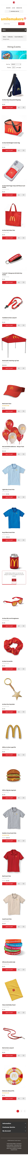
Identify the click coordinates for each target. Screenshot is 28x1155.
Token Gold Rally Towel (8, 1005)
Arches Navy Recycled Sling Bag (11, 100)
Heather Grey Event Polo (9, 833)
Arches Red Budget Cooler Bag (11, 143)
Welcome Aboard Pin (8, 1091)
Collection (10, 36)
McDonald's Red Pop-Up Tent (10, 360)
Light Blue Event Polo (8, 489)
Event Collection (19, 36)
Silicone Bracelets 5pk (8, 962)
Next (24, 1111)
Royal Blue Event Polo (8, 532)
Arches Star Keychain (8, 704)
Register (8, 7)
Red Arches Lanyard (8, 1048)
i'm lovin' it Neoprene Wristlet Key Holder (12, 273)
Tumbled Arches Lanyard (9, 317)
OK (14, 580)
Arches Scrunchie (7, 661)
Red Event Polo (6, 876)
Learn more (14, 583)
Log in (13, 7)
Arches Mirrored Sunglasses (10, 618)
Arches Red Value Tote (8, 230)
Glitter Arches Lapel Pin (9, 747)
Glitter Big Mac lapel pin (9, 790)
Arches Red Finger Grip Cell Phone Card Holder (13, 186)
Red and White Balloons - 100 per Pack (13, 446)
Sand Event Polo (7, 919)
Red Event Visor (6, 403)
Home (4, 36)
